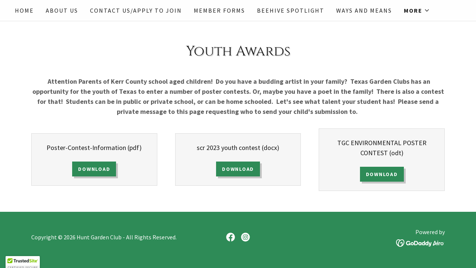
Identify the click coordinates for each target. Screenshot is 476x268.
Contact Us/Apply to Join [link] (136, 10)
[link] (230, 237)
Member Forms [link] (219, 10)
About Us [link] (62, 10)
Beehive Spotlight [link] (290, 10)
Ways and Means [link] (364, 10)
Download (94, 169)
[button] (417, 10)
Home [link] (24, 10)
